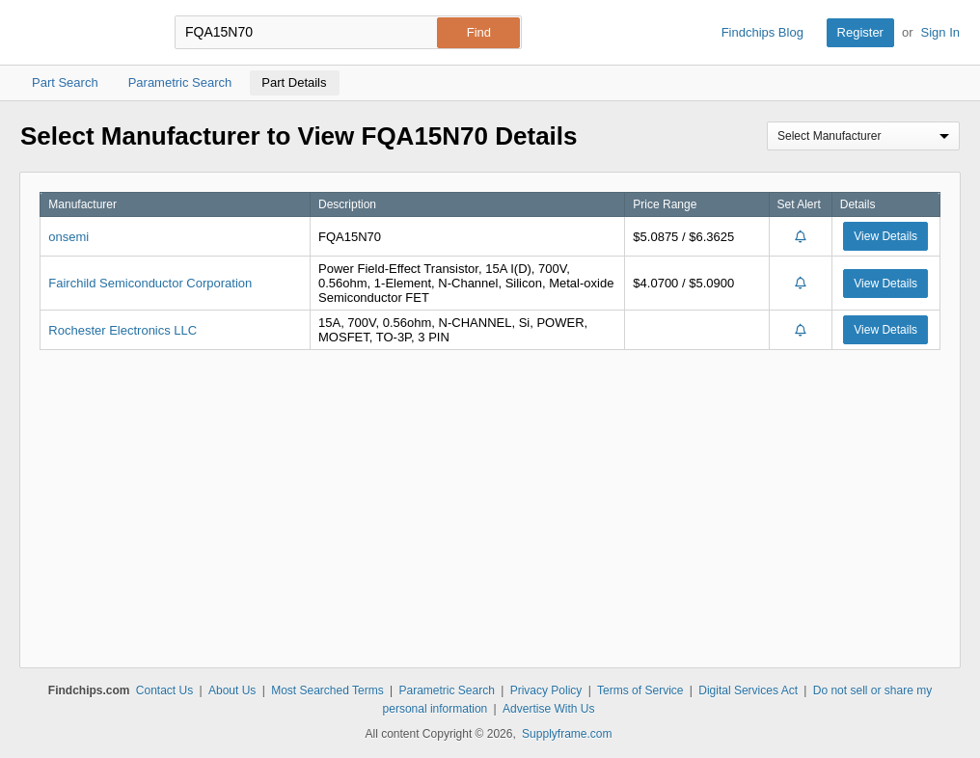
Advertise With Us (548, 709)
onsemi (68, 237)
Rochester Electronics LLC (122, 330)
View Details (885, 236)
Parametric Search (446, 690)
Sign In (940, 32)
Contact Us (164, 690)
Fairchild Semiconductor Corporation (150, 283)
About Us (232, 690)
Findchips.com (83, 32)
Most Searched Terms (327, 690)
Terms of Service (640, 690)
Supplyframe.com (567, 734)
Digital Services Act (748, 690)
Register (860, 32)
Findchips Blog (762, 32)
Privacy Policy (546, 690)
